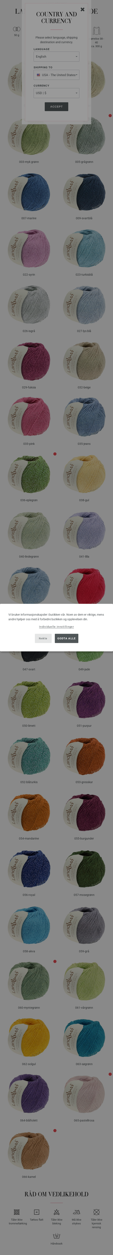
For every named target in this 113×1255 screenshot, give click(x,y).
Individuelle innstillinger (56, 626)
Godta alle (66, 638)
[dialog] (56, 627)
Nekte (43, 638)
